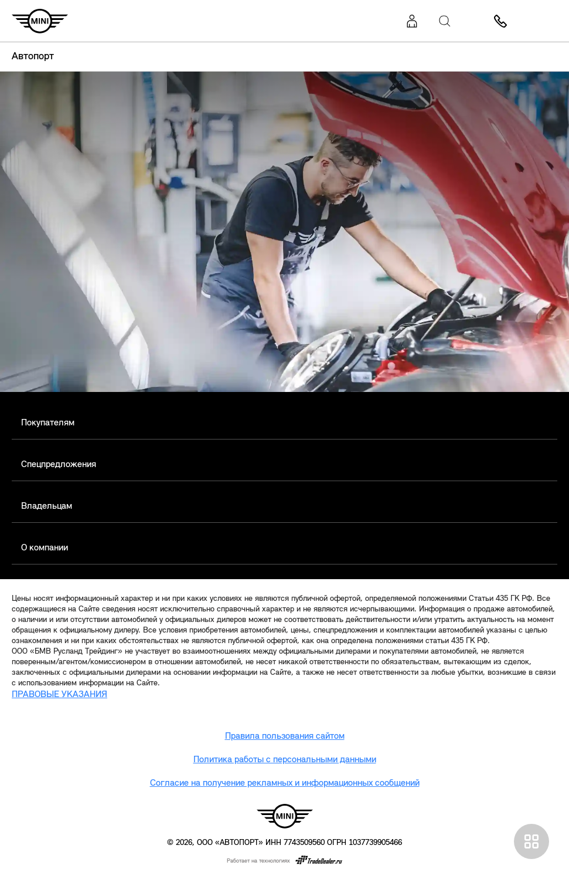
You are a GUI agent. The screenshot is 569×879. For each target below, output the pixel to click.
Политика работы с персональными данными (284, 760)
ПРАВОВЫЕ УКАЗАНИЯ (59, 694)
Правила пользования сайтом (285, 736)
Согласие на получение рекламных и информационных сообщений (285, 783)
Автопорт (33, 56)
